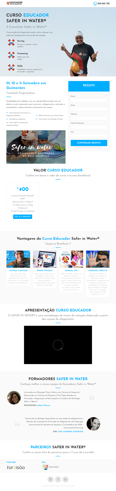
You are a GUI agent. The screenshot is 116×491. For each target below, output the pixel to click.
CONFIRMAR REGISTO (89, 143)
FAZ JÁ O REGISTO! (23, 217)
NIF (72, 132)
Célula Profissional (77, 123)
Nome (73, 96)
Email (73, 105)
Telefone (74, 114)
